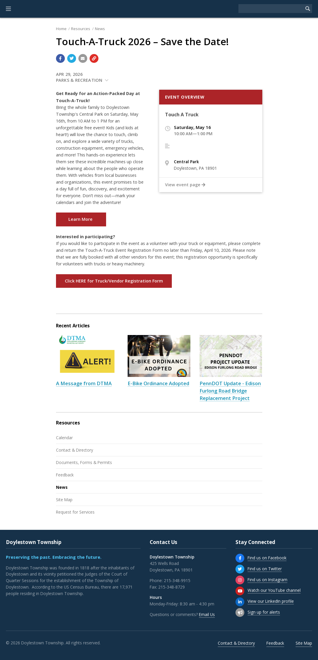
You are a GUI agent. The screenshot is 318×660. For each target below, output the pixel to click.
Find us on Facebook (267, 558)
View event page (185, 185)
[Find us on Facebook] (239, 558)
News (100, 28)
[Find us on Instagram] (239, 580)
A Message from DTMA (84, 383)
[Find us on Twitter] (239, 569)
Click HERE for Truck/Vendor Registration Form (114, 281)
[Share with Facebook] (60, 58)
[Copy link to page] (94, 58)
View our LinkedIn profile (271, 601)
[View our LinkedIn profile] (239, 601)
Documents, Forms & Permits (84, 462)
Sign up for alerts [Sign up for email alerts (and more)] (264, 612)
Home (61, 28)
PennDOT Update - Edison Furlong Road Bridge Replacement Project (230, 390)
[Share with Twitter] (71, 58)
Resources (80, 28)
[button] (8, 8)
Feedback (65, 475)
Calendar (64, 437)
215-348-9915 (177, 580)
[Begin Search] (307, 8)
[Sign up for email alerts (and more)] (239, 612)
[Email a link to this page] (82, 58)
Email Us (207, 614)
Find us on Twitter (265, 568)
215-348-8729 (171, 587)
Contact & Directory (74, 450)
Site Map (64, 499)
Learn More (81, 219)
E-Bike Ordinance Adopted (158, 383)
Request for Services (75, 512)
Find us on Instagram (267, 579)
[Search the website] (270, 8)
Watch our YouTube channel (274, 590)
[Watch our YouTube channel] (239, 591)
